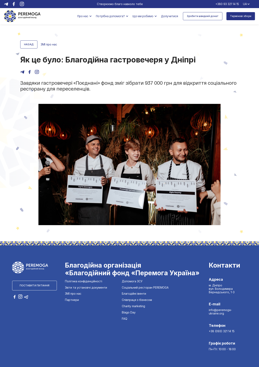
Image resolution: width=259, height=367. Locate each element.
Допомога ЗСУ (132, 281)
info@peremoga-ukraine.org (220, 311)
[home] (22, 16)
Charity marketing (133, 306)
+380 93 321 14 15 (227, 4)
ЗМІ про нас (73, 293)
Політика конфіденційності (83, 281)
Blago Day (129, 312)
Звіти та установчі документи (86, 287)
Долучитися (169, 16)
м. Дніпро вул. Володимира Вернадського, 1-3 (222, 289)
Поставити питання (35, 285)
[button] (84, 16)
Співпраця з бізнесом (137, 300)
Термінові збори (240, 16)
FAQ (124, 318)
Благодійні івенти (134, 293)
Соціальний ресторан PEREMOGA (145, 287)
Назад (29, 44)
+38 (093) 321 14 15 (222, 331)
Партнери (72, 300)
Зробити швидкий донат (203, 16)
